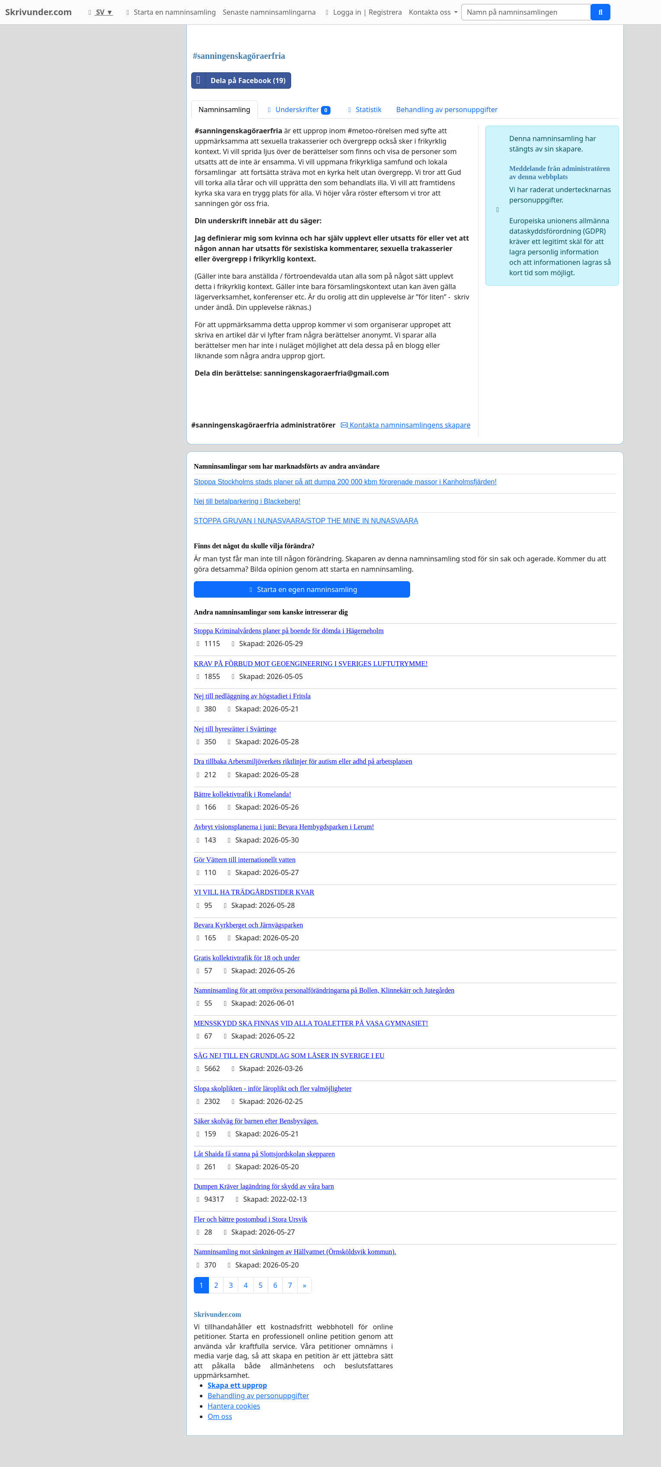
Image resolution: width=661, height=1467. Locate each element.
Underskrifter (298, 110)
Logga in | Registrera (362, 12)
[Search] (526, 12)
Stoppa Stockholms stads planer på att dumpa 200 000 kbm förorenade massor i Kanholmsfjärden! (345, 482)
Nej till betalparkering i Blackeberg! (247, 501)
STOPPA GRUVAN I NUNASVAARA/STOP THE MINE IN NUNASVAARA (306, 520)
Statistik (363, 109)
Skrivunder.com (38, 12)
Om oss (220, 1416)
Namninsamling (224, 109)
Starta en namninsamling (169, 12)
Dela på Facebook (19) (239, 80)
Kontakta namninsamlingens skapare (405, 425)
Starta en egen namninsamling (302, 589)
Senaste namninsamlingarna (269, 12)
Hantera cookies (234, 1406)
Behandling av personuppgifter (447, 109)
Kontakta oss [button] (430, 12)
